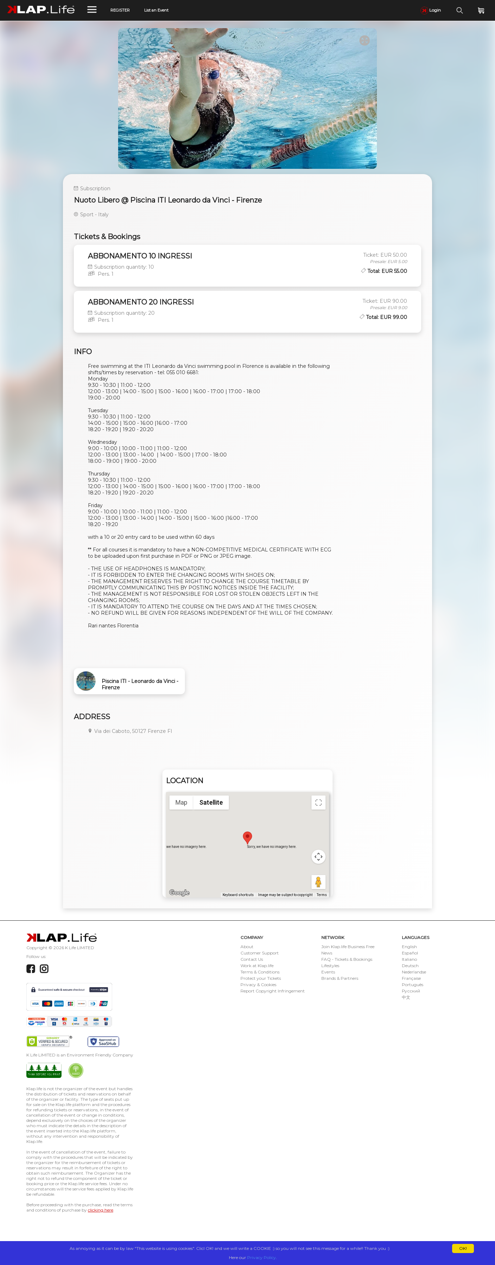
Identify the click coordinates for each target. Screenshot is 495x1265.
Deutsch (410, 965)
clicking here (100, 1210)
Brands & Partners (339, 978)
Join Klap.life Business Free (347, 946)
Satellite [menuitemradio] (211, 802)
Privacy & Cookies (258, 984)
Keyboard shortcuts (238, 895)
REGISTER (120, 10)
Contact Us (251, 959)
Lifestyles (330, 965)
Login (430, 10)
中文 (406, 997)
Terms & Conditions (259, 972)
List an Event (156, 10)
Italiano (409, 959)
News (326, 953)
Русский (411, 991)
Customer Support (259, 953)
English (409, 946)
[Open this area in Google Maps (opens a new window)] (179, 892)
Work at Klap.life (257, 965)
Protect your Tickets (260, 978)
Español (410, 953)
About (246, 946)
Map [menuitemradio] (181, 802)
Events (328, 972)
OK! (463, 1248)
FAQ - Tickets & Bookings (346, 959)
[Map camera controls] (318, 857)
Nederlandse (414, 972)
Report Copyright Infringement (272, 991)
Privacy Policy (261, 1257)
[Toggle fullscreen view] (318, 803)
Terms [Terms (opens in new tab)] (322, 895)
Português (412, 984)
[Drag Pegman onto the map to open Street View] (318, 882)
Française (411, 978)
